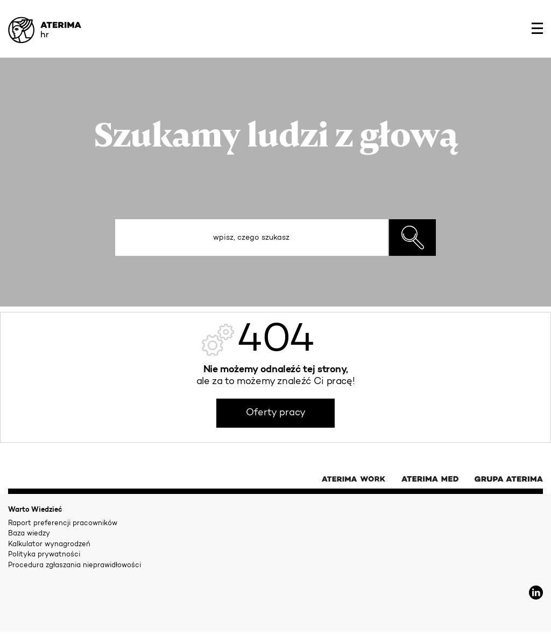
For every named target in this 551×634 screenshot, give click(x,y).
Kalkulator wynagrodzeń (49, 544)
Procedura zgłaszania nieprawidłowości (74, 565)
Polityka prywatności (44, 554)
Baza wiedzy (29, 533)
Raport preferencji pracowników (62, 523)
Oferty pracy (276, 413)
